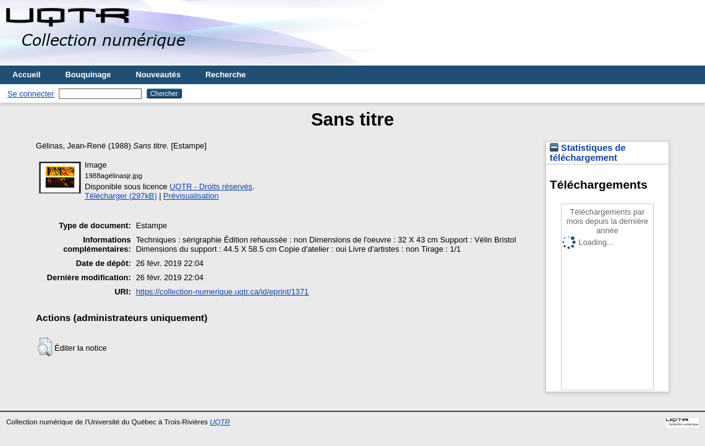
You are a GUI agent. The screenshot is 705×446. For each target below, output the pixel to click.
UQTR (220, 422)
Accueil (26, 74)
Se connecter (30, 93)
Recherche (225, 74)
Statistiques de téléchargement (588, 153)
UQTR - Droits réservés (210, 186)
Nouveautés (158, 74)
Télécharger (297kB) (121, 195)
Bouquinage (88, 74)
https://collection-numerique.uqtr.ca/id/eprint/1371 (222, 291)
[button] (45, 347)
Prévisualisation (191, 195)
